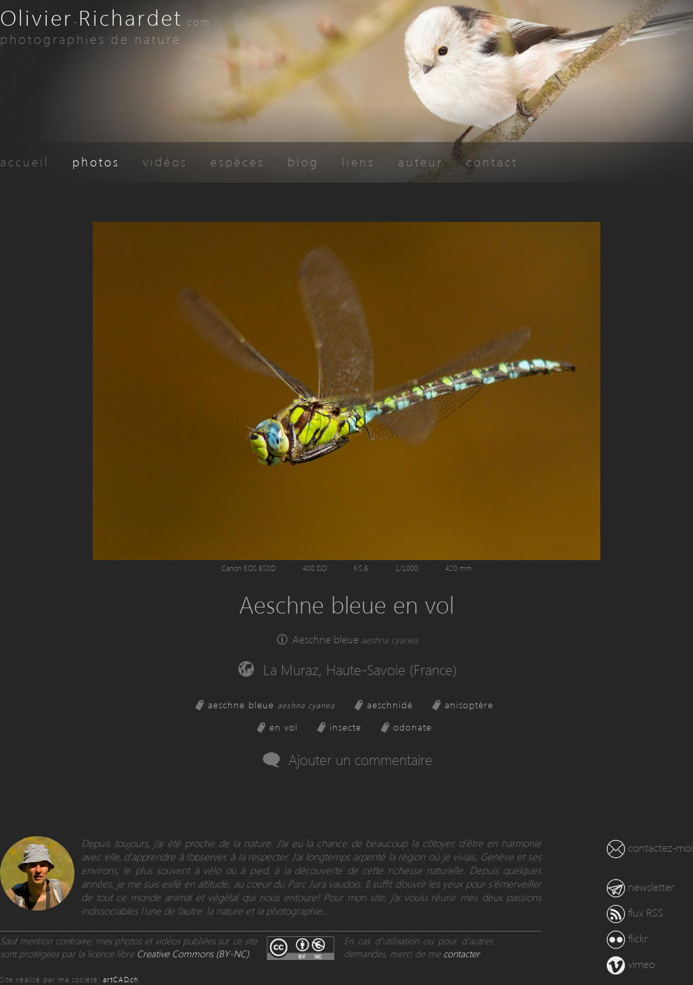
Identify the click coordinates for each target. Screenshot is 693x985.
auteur (420, 161)
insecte (345, 726)
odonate (412, 726)
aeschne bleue (271, 704)
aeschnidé (390, 704)
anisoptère (469, 704)
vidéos (165, 161)
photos (96, 161)
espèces (237, 161)
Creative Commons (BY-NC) (193, 953)
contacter (461, 953)
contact (492, 161)
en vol (283, 726)
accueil (24, 161)
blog (303, 161)
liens (358, 161)
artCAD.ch (121, 979)
